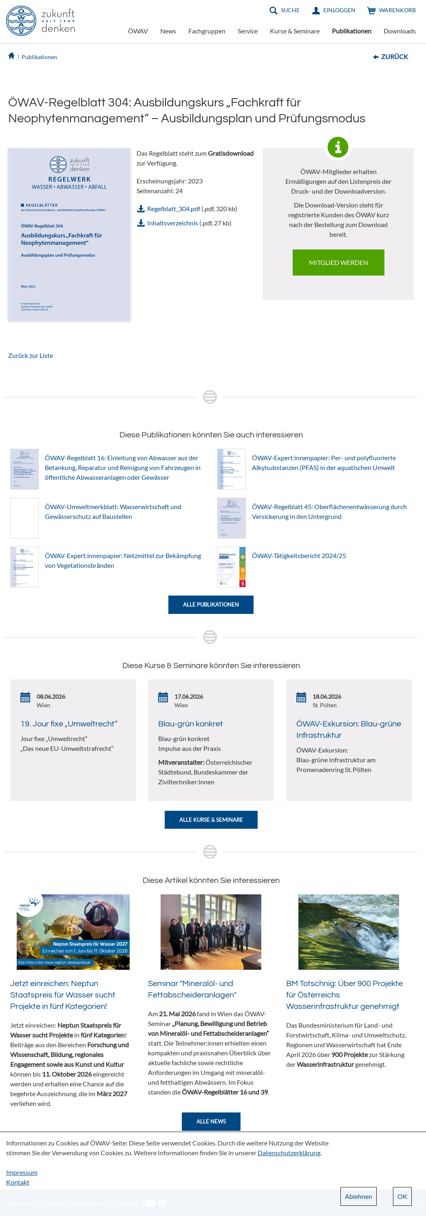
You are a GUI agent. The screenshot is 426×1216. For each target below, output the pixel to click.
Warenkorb (397, 10)
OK (402, 1196)
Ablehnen (358, 1196)
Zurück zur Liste (30, 355)
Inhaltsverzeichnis (172, 223)
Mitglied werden (338, 262)
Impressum (22, 1172)
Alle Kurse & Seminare (211, 820)
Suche (290, 10)
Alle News (211, 1121)
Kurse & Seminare (295, 31)
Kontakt (17, 1182)
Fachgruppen (206, 31)
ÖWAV (138, 31)
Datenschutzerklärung (289, 1152)
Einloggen (339, 10)
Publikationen (351, 31)
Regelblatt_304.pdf (173, 208)
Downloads (400, 31)
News (168, 31)
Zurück (394, 56)
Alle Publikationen (211, 604)
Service (248, 31)
